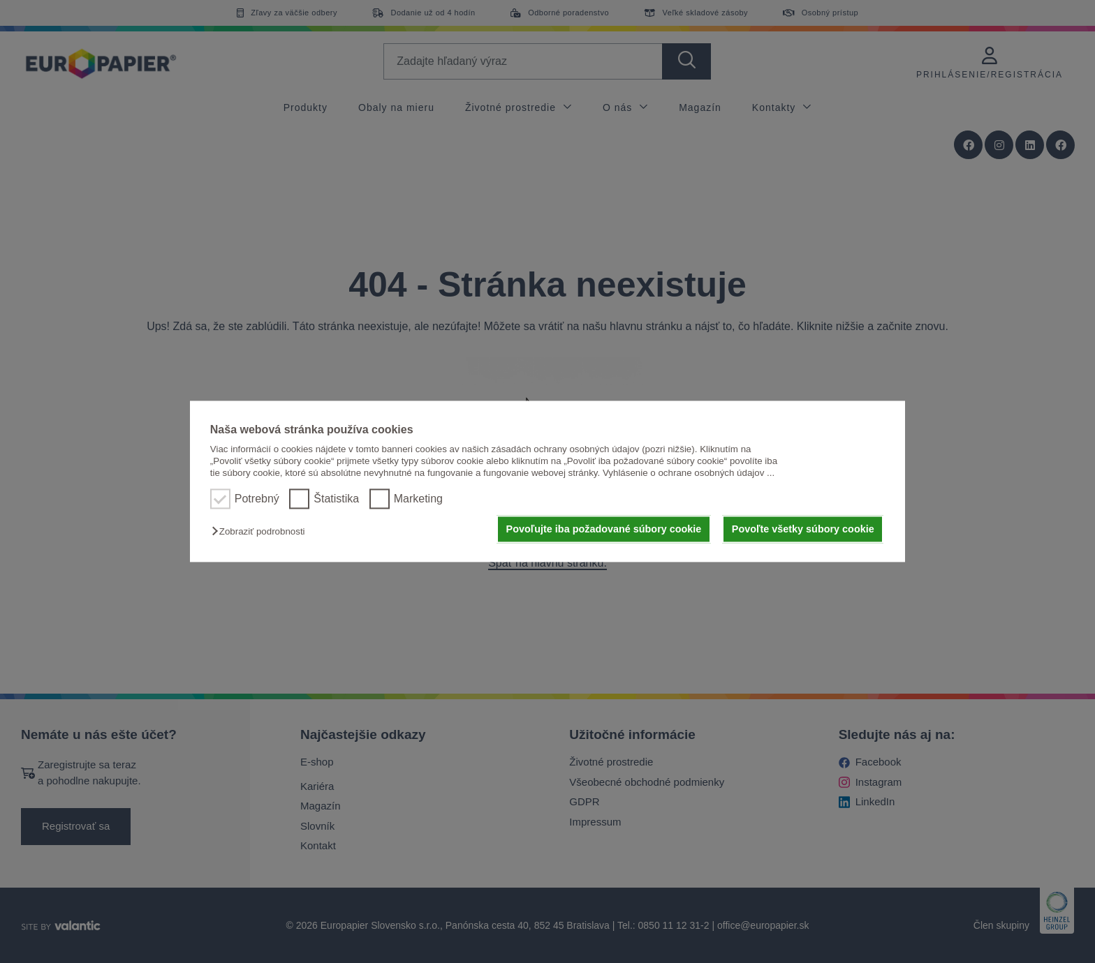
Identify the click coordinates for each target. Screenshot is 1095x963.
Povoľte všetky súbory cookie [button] (803, 529)
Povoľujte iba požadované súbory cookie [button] (604, 529)
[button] (261, 531)
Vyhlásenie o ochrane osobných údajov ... (688, 473)
